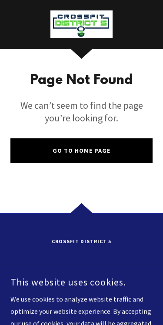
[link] (81, 24)
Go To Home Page (81, 150)
